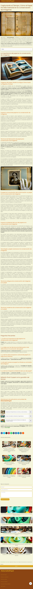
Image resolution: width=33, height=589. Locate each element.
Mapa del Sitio (3, 586)
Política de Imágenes (4, 581)
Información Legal (3, 574)
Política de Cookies (4, 579)
